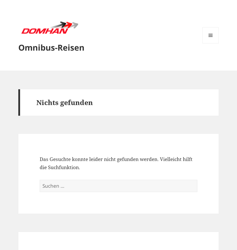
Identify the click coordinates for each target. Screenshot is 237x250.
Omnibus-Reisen (51, 47)
